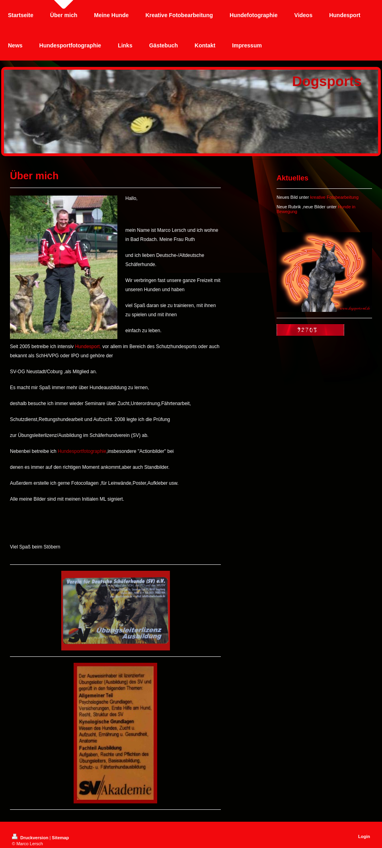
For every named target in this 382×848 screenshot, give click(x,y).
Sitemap (60, 837)
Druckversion (30, 837)
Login (364, 836)
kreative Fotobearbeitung (334, 197)
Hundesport (87, 346)
